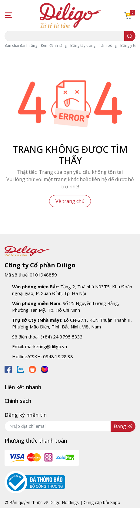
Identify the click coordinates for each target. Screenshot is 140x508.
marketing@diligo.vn (46, 346)
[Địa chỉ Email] (70, 426)
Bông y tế (128, 45)
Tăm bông (108, 45)
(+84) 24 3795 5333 (62, 337)
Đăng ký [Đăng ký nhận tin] (123, 426)
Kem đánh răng (54, 45)
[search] (129, 36)
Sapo (115, 502)
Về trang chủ (70, 201)
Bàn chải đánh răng (21, 45)
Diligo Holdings (64, 502)
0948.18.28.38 (58, 356)
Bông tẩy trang (82, 45)
